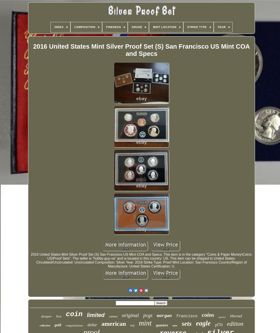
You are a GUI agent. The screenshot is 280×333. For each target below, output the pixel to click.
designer (46, 316)
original (130, 315)
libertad (236, 316)
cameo (113, 316)
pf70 (219, 324)
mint (145, 323)
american (114, 323)
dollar (92, 325)
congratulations (74, 325)
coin (74, 314)
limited (96, 315)
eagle (203, 323)
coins (208, 315)
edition (235, 324)
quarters (162, 325)
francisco (186, 316)
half (132, 325)
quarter (222, 317)
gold (57, 325)
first (58, 316)
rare (174, 325)
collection (45, 325)
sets (187, 323)
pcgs (147, 315)
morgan (164, 316)
